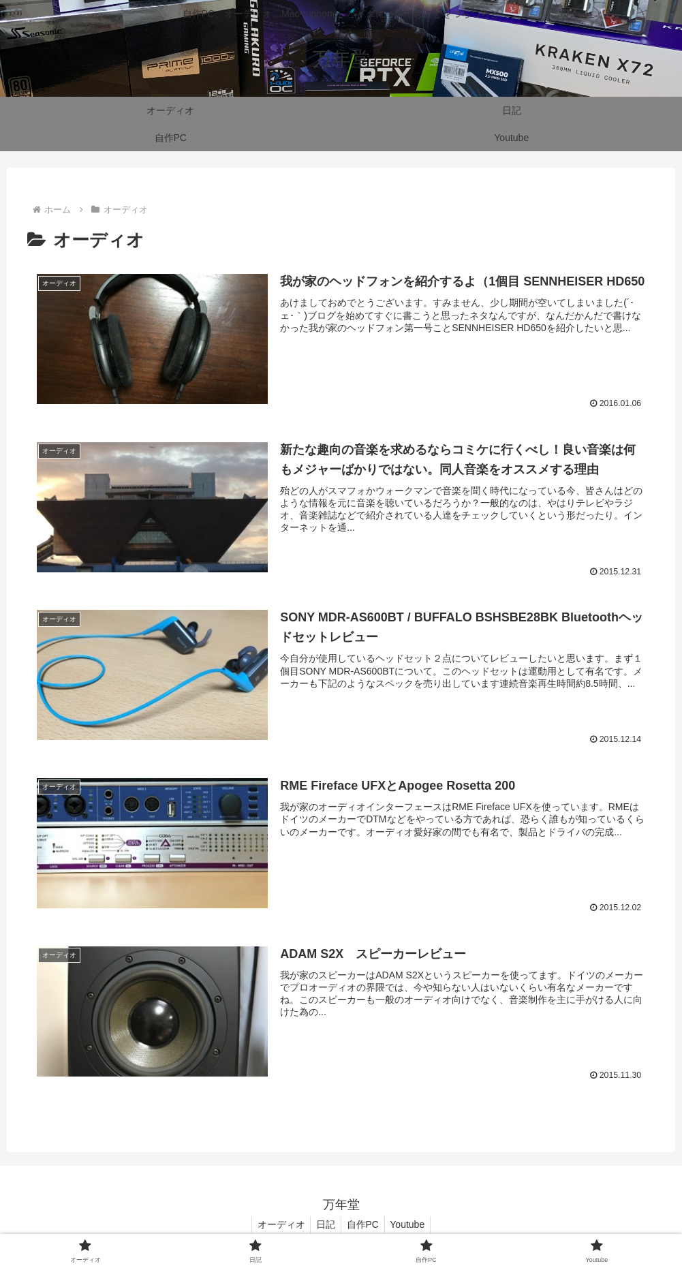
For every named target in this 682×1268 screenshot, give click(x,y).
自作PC (364, 1225)
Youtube (411, 1225)
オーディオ (276, 1225)
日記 (324, 1225)
